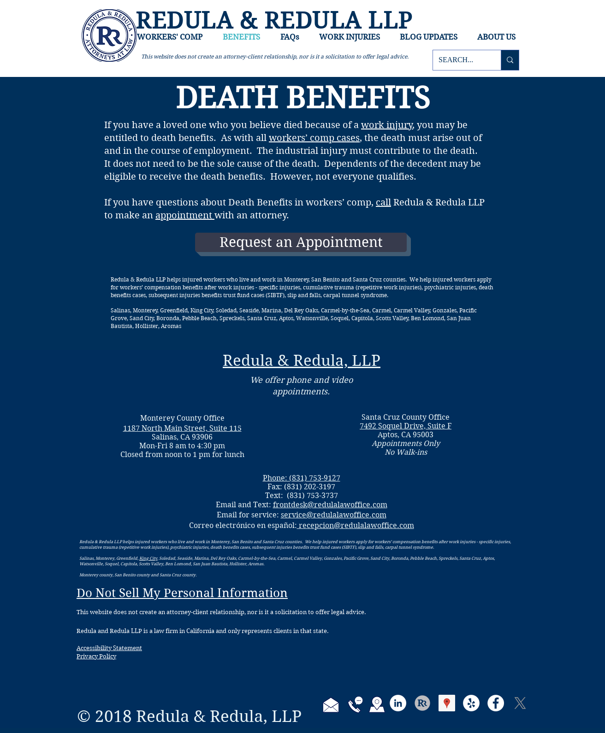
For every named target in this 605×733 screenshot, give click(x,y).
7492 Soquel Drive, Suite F (405, 426)
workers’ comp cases (314, 138)
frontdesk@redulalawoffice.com (330, 504)
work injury (387, 125)
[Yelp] (471, 703)
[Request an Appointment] (301, 242)
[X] (520, 703)
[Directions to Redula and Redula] (377, 704)
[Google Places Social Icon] (447, 703)
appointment (184, 215)
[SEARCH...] (460, 60)
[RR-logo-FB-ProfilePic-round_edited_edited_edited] (422, 703)
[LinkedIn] (398, 703)
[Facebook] (495, 703)
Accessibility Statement (109, 648)
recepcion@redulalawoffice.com (355, 525)
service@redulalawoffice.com (333, 514)
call (383, 202)
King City (148, 558)
